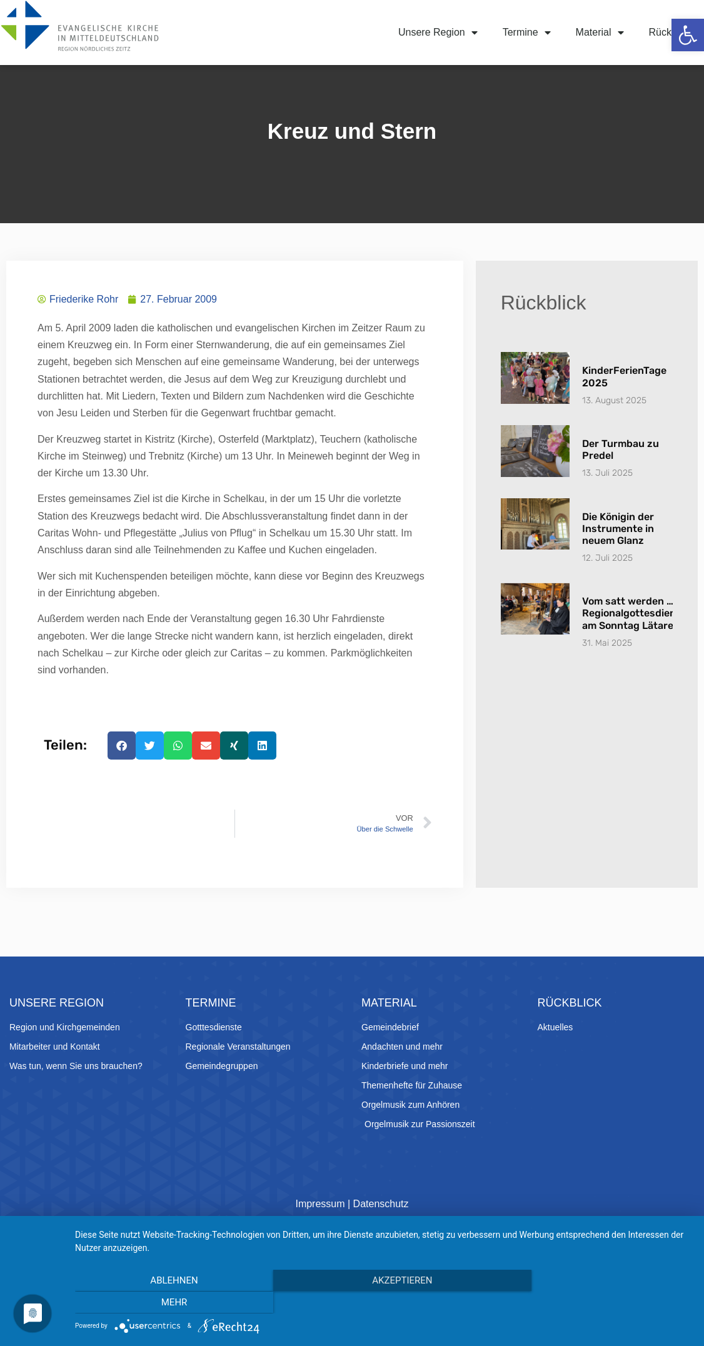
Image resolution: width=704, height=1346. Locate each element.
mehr (599, 1302)
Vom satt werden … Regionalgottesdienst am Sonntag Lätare (634, 639)
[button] (687, 35)
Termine (527, 32)
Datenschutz (381, 1229)
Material (600, 32)
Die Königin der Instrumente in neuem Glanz (618, 554)
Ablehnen (167, 1302)
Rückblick (670, 32)
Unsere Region (438, 32)
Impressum (319, 1229)
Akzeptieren (383, 1302)
